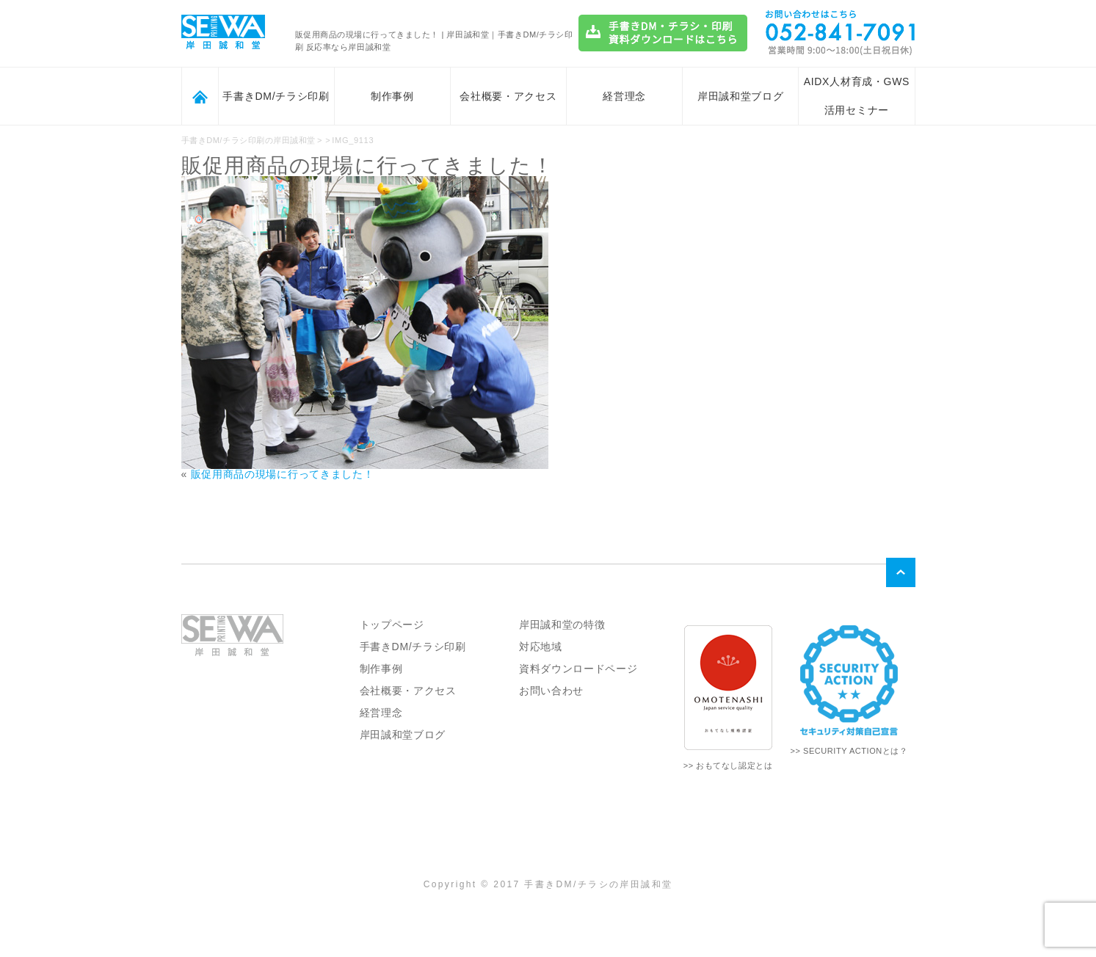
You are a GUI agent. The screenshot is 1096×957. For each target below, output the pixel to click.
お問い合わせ (551, 690)
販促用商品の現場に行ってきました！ (282, 474)
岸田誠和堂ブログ (740, 96)
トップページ (392, 624)
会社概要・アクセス (508, 96)
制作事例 (392, 96)
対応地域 (540, 646)
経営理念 (624, 96)
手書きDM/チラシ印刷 (275, 96)
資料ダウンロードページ (578, 668)
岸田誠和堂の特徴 (562, 624)
